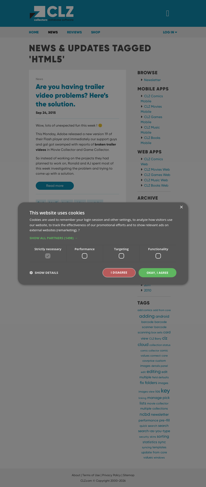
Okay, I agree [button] (157, 272)
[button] (103, 238)
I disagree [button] (118, 272)
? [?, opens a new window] (79, 230)
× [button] (181, 207)
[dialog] (103, 243)
